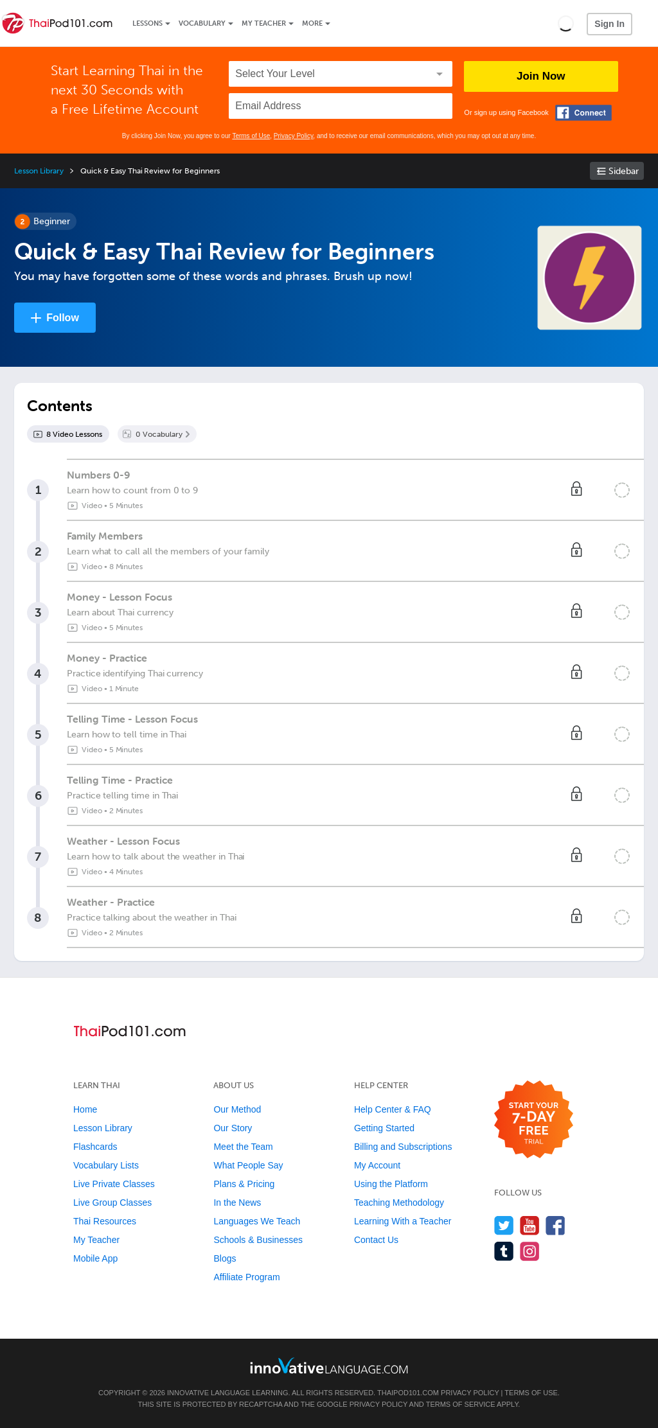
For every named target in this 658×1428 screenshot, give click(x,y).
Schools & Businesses (258, 1240)
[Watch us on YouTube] (530, 1225)
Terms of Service (460, 1404)
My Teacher (264, 23)
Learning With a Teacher (403, 1221)
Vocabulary (202, 23)
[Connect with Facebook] (583, 112)
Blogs (224, 1258)
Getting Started (384, 1128)
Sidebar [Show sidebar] (624, 171)
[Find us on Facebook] (555, 1225)
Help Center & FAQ (392, 1109)
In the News (237, 1202)
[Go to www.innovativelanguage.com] (329, 1365)
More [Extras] (312, 23)
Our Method (237, 1109)
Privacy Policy (294, 135)
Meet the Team (242, 1147)
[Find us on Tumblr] (504, 1251)
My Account (377, 1165)
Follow (62, 317)
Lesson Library (39, 170)
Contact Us (376, 1240)
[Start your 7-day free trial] (533, 1119)
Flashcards (95, 1147)
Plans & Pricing (243, 1184)
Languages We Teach (256, 1221)
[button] (565, 23)
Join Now (541, 76)
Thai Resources (104, 1221)
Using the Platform (391, 1184)
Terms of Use (251, 135)
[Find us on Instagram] (530, 1251)
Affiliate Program (246, 1277)
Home (85, 1109)
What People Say (248, 1165)
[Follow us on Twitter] (504, 1225)
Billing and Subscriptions (403, 1147)
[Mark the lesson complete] (622, 490)
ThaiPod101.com (408, 1393)
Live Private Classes (114, 1184)
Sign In (609, 24)
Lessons (147, 23)
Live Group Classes (112, 1202)
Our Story (232, 1128)
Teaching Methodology (399, 1202)
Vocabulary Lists (106, 1165)
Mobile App (95, 1258)
